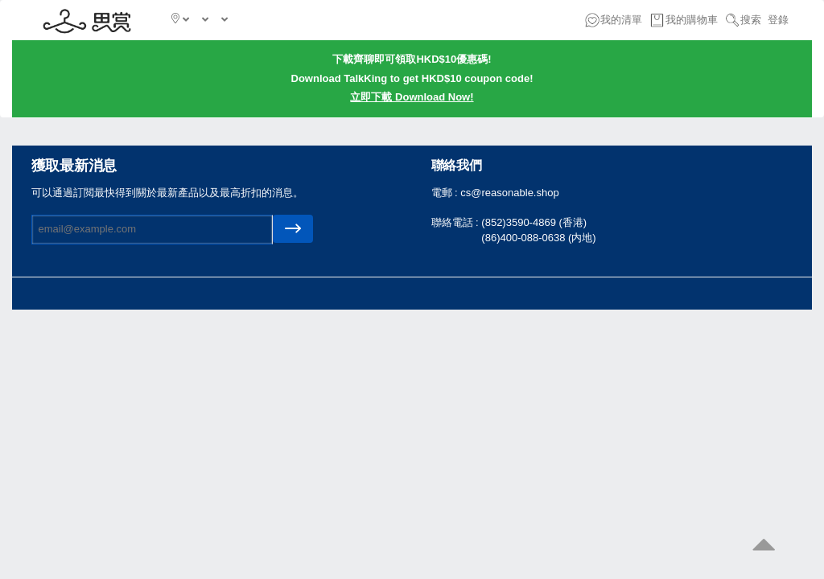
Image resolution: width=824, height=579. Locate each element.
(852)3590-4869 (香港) (534, 222)
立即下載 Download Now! (411, 97)
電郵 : (446, 193)
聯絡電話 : (456, 222)
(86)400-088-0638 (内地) (538, 238)
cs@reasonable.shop (509, 193)
